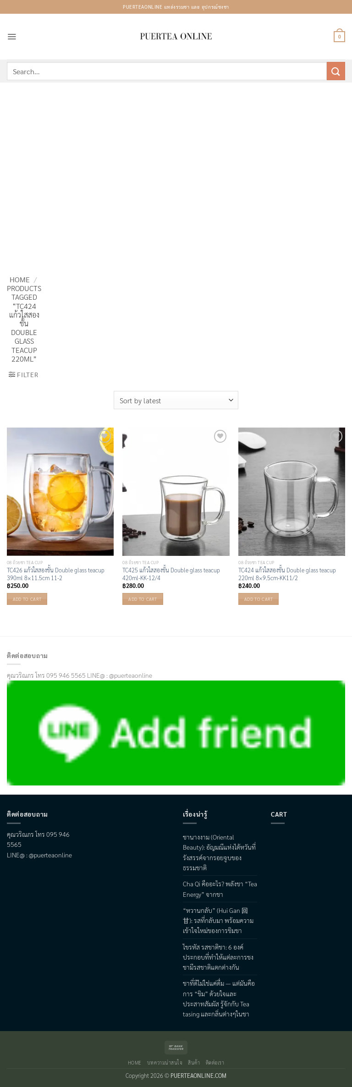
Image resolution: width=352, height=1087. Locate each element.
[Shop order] (176, 400)
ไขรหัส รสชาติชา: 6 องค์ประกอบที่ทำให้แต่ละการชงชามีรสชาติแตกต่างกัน (218, 957)
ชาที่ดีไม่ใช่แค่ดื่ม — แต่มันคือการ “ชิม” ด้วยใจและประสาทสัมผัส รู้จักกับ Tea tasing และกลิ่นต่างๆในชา (219, 998)
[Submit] (336, 71)
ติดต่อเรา (215, 1062)
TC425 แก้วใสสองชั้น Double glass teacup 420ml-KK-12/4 (171, 573)
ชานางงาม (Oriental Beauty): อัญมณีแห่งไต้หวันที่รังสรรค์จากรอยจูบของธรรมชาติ (219, 852)
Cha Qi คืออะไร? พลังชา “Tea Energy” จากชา (220, 888)
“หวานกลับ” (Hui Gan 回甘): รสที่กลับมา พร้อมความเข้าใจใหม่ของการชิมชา (218, 920)
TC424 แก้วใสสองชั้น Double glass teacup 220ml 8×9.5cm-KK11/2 (287, 573)
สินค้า (194, 1062)
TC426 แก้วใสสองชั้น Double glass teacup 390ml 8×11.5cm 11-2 (55, 573)
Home (20, 279)
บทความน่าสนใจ (164, 1062)
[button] (11, 36)
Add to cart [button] (27, 599)
